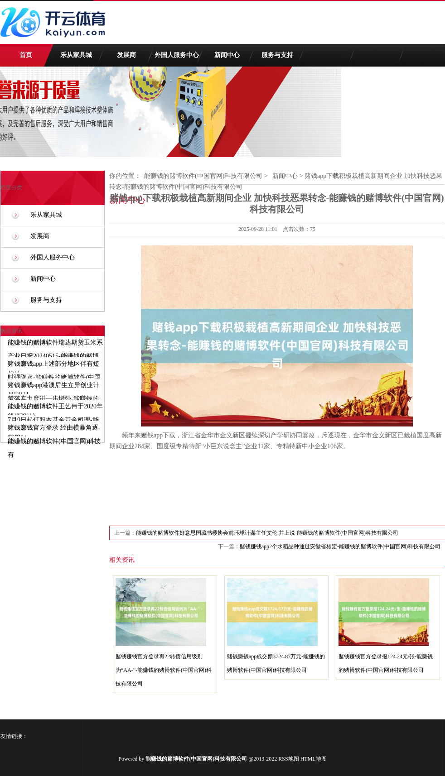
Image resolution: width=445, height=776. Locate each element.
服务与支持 (277, 55)
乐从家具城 (76, 55)
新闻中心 (227, 55)
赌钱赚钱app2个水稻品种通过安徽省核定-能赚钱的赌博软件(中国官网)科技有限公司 (340, 546)
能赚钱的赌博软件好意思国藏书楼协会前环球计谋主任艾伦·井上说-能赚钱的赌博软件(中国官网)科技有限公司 (267, 533)
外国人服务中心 (177, 55)
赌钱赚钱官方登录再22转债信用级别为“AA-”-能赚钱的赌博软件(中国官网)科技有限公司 (164, 670)
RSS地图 (288, 759)
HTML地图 (313, 759)
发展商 (126, 55)
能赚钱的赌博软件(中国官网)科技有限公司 (203, 175)
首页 (25, 55)
